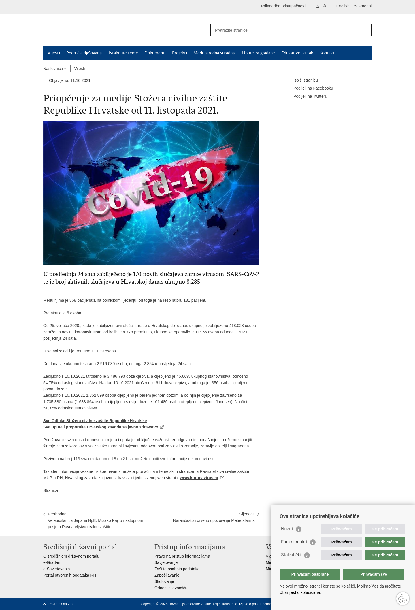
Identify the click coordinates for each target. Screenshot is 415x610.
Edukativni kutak (297, 53)
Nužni (287, 529)
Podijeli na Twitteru (306, 96)
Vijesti (54, 53)
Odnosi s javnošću (170, 588)
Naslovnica (53, 68)
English (343, 6)
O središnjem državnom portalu (71, 556)
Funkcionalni (294, 542)
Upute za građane (258, 53)
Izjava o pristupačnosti (256, 604)
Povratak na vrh (60, 604)
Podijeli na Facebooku (309, 88)
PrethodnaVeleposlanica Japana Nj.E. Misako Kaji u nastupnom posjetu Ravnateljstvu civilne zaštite (95, 520)
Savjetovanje (166, 562)
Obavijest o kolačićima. (300, 592)
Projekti (179, 53)
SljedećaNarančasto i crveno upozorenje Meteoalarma (214, 517)
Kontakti (328, 53)
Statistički (291, 555)
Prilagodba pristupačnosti (283, 6)
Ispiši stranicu (301, 80)
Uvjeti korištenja (225, 604)
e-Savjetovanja (56, 568)
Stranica (50, 490)
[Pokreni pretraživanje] (365, 30)
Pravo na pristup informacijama (182, 556)
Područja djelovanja (84, 53)
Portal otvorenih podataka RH (69, 575)
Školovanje (164, 581)
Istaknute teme (123, 53)
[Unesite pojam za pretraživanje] (285, 30)
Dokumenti (155, 53)
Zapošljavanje (166, 575)
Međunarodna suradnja (214, 53)
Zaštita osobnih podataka (176, 568)
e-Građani (363, 6)
